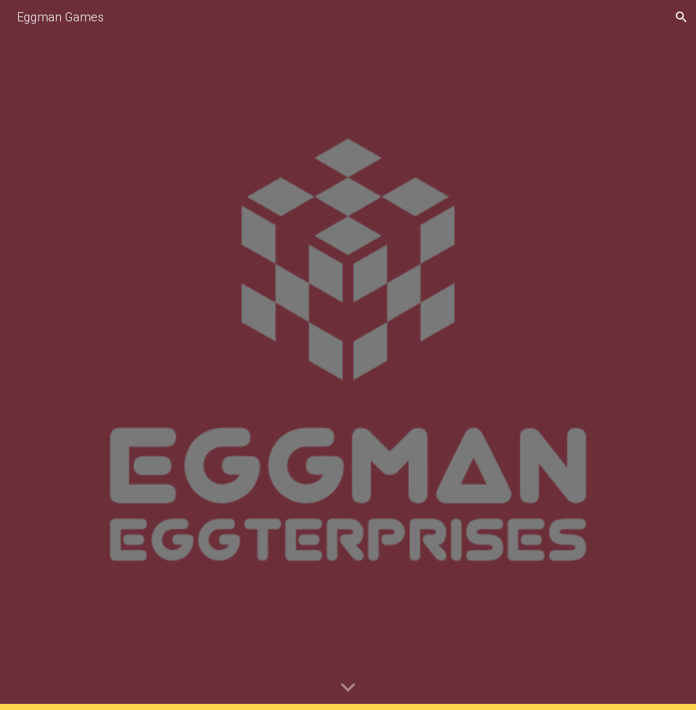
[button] (681, 17)
